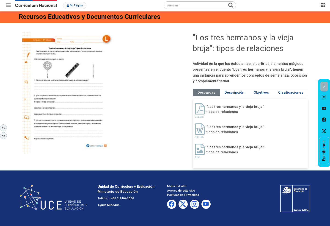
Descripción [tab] (234, 92)
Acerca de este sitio (181, 190)
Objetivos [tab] (261, 92)
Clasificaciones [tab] (290, 92)
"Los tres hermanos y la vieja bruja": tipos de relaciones (235, 109)
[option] (324, 97)
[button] (324, 87)
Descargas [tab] (206, 92)
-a (4, 135)
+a (4, 127)
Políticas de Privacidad (183, 195)
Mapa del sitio (176, 186)
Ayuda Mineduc (109, 205)
